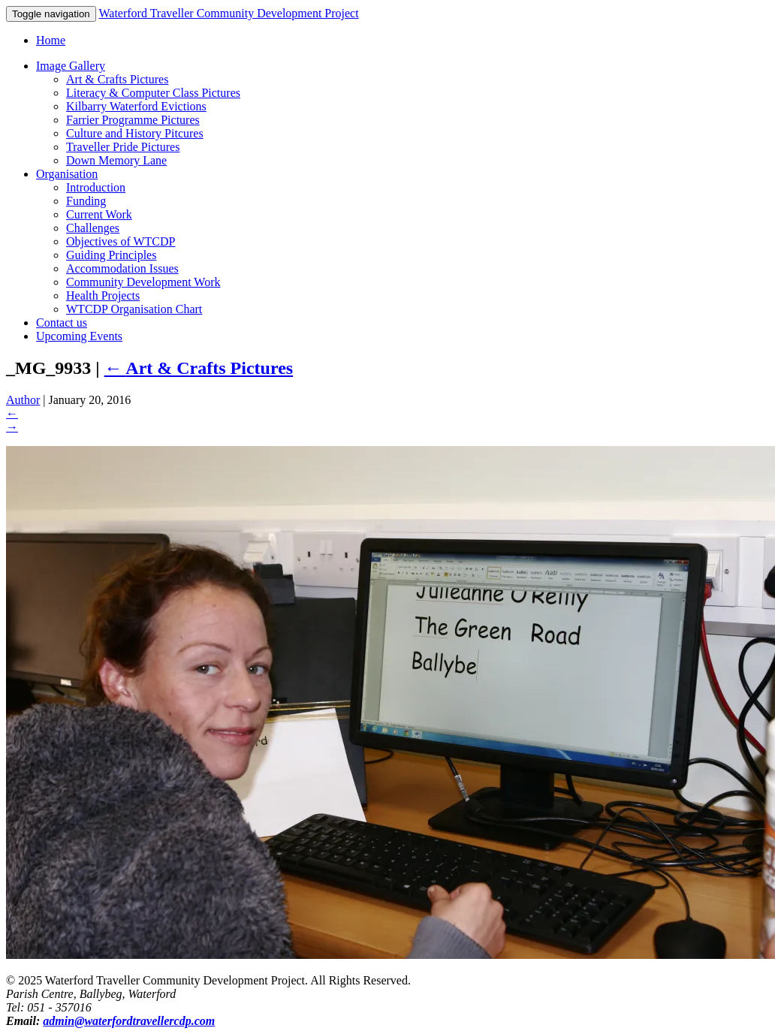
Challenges (92, 228)
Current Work (99, 214)
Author (23, 399)
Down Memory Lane (116, 160)
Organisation (67, 173)
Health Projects (103, 295)
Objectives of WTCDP (120, 241)
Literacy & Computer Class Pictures (153, 92)
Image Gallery (70, 65)
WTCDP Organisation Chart (134, 309)
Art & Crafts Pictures (117, 79)
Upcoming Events (79, 336)
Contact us (61, 322)
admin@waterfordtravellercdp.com (129, 1020)
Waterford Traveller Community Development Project (228, 13)
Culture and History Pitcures (135, 133)
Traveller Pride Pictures (122, 146)
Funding (86, 200)
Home (50, 40)
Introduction (95, 187)
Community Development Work (143, 282)
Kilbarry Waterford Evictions (136, 106)
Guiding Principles (111, 255)
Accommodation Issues (122, 268)
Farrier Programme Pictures (133, 119)
